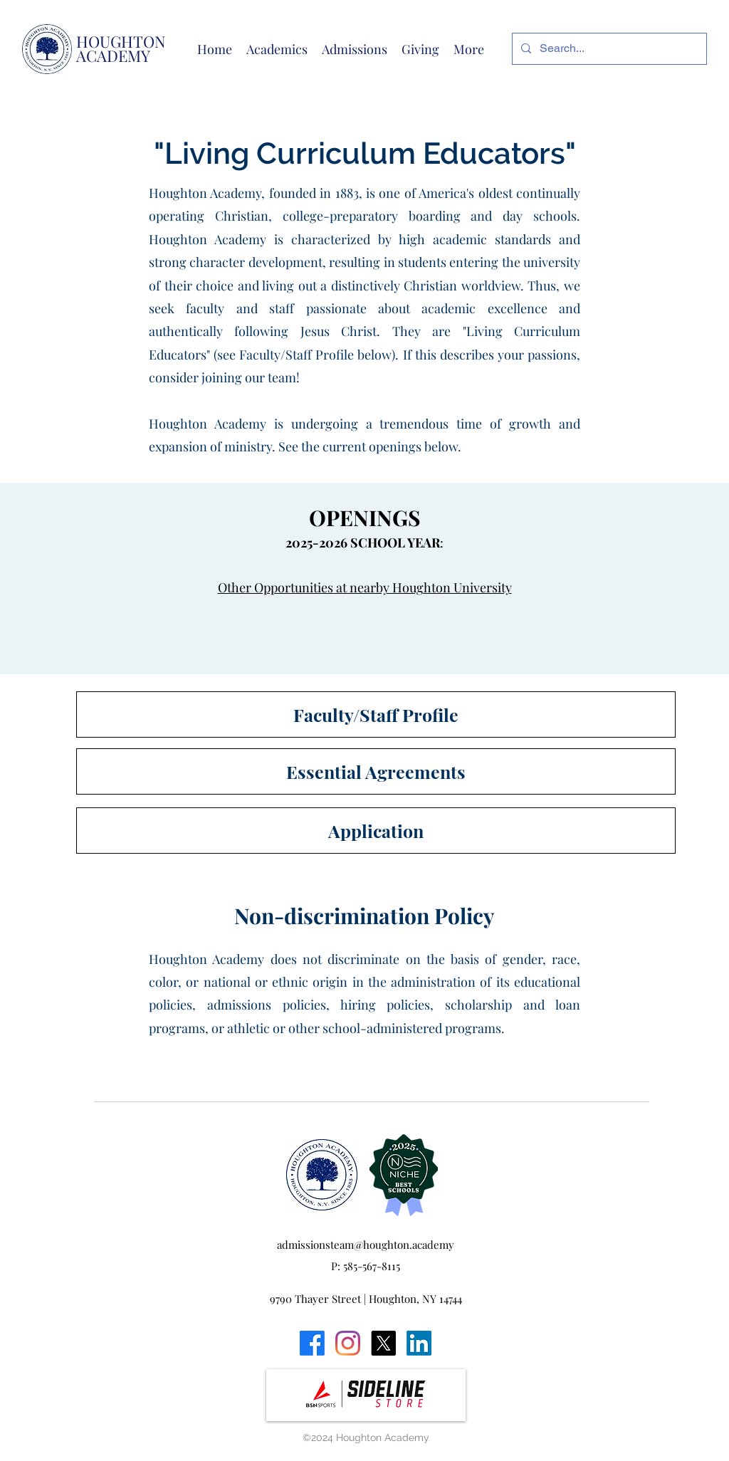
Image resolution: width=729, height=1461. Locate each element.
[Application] (376, 830)
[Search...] (608, 48)
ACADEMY (113, 55)
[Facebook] (312, 1343)
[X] (383, 1343)
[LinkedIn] (419, 1343)
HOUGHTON (121, 41)
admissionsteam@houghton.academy (365, 1244)
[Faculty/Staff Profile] (376, 714)
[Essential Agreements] (376, 771)
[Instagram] (347, 1343)
